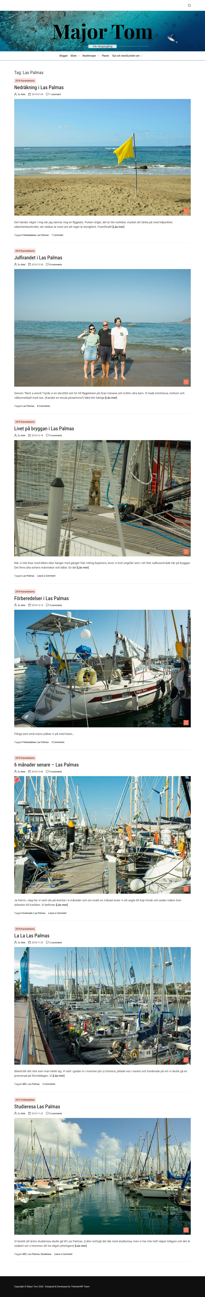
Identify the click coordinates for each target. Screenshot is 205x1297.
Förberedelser (29, 235)
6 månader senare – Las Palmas (46, 765)
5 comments (55, 605)
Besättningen (91, 55)
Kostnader (27, 913)
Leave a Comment (46, 575)
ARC (24, 1084)
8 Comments (43, 406)
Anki (23, 94)
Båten (75, 55)
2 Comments (48, 1084)
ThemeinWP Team (80, 1286)
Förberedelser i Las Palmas (41, 598)
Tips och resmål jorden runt (127, 55)
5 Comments (58, 742)
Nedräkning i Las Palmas (39, 87)
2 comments (55, 942)
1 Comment (57, 235)
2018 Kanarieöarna (25, 80)
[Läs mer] (118, 227)
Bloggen (64, 55)
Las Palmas (43, 235)
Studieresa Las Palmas (37, 1107)
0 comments (55, 435)
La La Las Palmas (31, 936)
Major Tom (102, 31)
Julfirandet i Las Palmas (38, 258)
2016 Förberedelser (25, 1099)
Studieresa (46, 1254)
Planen (105, 55)
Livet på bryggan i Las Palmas (44, 429)
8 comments (55, 264)
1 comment (55, 94)
